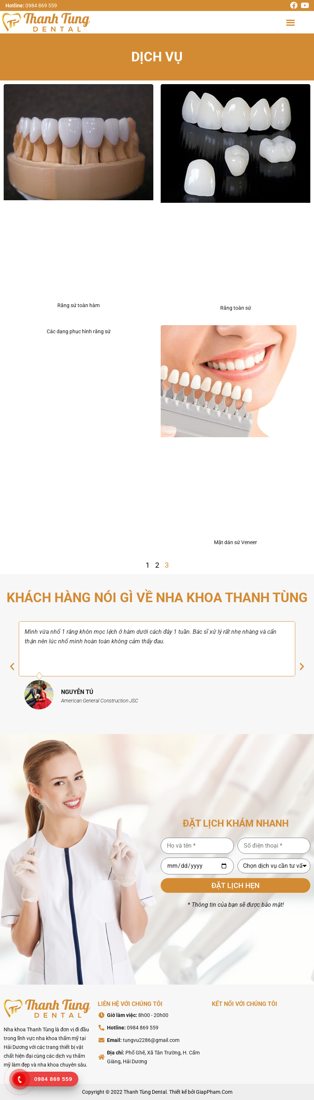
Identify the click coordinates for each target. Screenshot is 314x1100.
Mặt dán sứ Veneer (235, 542)
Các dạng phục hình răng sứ (79, 331)
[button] (290, 22)
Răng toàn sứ (235, 308)
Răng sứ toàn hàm (78, 305)
